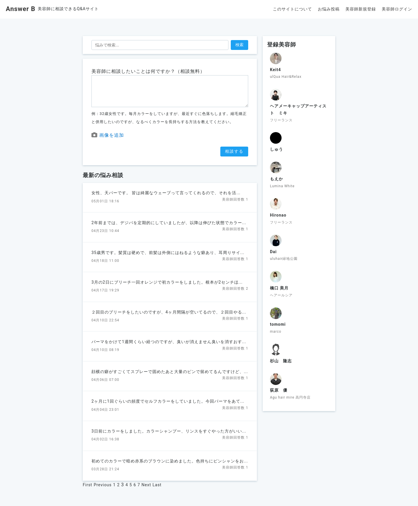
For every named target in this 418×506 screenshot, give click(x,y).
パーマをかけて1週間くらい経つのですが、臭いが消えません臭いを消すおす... (168, 341)
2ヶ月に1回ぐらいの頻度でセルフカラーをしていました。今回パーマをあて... (167, 401)
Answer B (20, 8)
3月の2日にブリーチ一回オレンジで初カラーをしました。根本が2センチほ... (167, 282)
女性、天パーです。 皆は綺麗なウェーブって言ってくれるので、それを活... (166, 192)
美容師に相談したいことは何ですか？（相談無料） (148, 71)
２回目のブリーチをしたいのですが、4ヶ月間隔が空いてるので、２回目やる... (168, 312)
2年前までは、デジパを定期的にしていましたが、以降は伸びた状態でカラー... (168, 222)
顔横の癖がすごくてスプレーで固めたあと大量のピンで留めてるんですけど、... (169, 371)
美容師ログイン (397, 9)
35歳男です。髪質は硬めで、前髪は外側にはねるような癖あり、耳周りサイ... (167, 252)
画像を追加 (107, 135)
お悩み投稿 (329, 9)
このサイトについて (292, 9)
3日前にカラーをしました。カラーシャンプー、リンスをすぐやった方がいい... (168, 431)
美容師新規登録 (360, 9)
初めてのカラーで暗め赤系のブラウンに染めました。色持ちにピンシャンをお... (169, 461)
